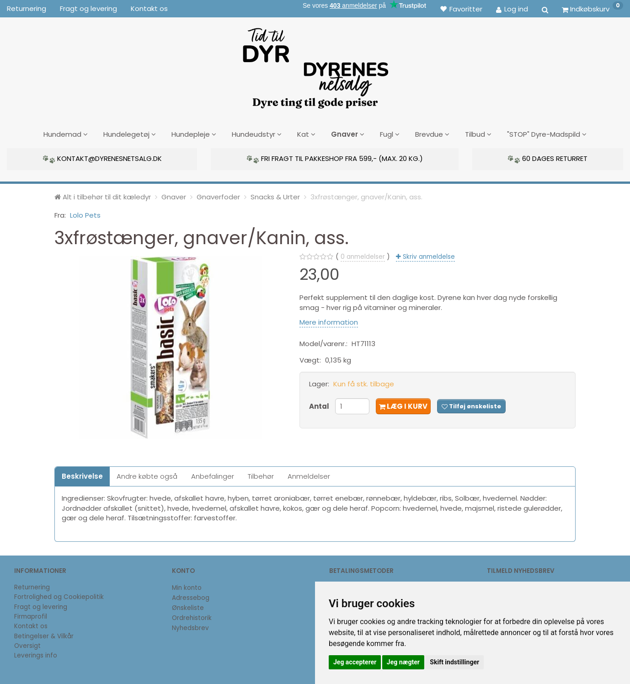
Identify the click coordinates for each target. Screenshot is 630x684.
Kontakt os (149, 8)
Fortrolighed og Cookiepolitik (59, 596)
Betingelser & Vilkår (44, 635)
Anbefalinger (212, 475)
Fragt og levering (88, 8)
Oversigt (27, 645)
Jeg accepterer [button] (354, 662)
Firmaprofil (30, 615)
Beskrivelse (82, 475)
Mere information (328, 321)
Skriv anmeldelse (428, 255)
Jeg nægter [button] (403, 662)
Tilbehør (261, 475)
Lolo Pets (85, 214)
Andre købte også (147, 475)
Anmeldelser (309, 475)
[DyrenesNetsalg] (315, 65)
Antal (320, 405)
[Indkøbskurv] (592, 8)
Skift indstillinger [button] (454, 662)
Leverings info (35, 654)
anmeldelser (363, 255)
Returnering (26, 8)
